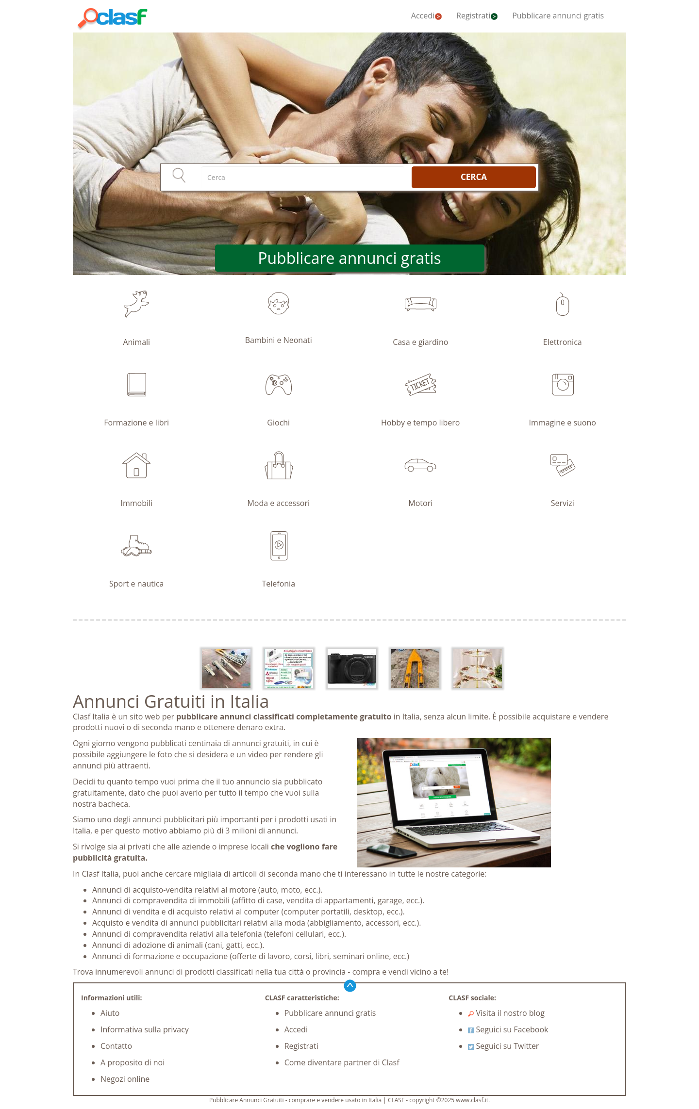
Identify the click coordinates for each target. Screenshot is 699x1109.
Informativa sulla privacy (144, 1029)
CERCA (474, 176)
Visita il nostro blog (506, 1013)
